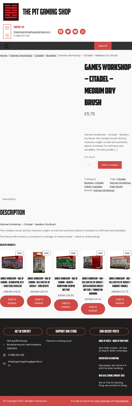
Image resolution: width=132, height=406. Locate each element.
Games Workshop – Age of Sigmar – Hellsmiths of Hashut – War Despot (39, 282)
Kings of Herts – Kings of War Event (113, 340)
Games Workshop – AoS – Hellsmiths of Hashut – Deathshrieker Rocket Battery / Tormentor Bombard (93, 286)
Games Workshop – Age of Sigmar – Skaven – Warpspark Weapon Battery (66, 284)
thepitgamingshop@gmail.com (32, 32)
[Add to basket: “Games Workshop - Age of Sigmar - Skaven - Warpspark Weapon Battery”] (66, 305)
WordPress (122, 401)
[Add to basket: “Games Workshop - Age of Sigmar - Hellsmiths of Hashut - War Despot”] (39, 301)
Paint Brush (116, 186)
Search (102, 46)
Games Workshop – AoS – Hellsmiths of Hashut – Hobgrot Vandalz (120, 282)
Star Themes (102, 401)
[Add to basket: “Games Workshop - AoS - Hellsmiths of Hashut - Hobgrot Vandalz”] (120, 301)
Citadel (39, 55)
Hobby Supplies (93, 186)
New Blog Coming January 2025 (111, 375)
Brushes (51, 55)
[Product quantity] (90, 165)
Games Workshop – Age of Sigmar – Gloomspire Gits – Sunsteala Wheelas (12, 282)
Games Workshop (21, 55)
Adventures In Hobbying (109, 358)
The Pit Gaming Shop (46, 12)
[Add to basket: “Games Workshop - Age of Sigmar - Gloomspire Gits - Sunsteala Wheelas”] (12, 301)
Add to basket (109, 165)
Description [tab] (9, 199)
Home (3, 55)
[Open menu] (6, 46)
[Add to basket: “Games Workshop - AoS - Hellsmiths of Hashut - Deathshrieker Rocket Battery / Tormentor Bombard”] (93, 309)
